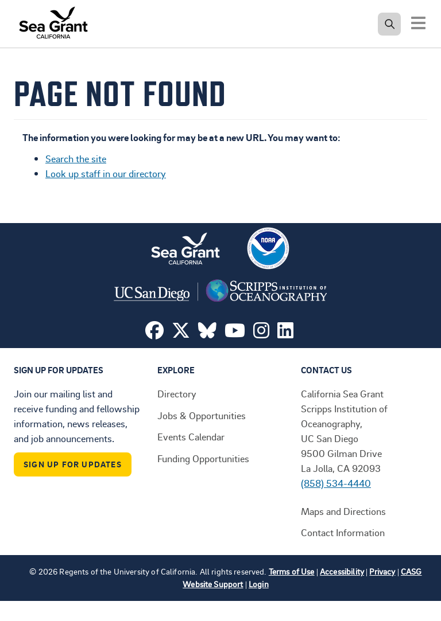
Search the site (75, 158)
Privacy (382, 571)
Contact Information (343, 532)
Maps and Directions (343, 511)
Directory (176, 393)
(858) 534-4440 (336, 483)
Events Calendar (191, 436)
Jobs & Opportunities (201, 415)
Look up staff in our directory (105, 173)
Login (259, 584)
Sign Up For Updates (73, 464)
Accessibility (342, 571)
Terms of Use (292, 571)
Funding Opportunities (203, 458)
